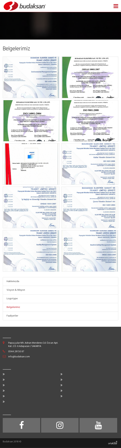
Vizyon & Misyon (16, 290)
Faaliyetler (12, 316)
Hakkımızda (13, 281)
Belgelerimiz (13, 307)
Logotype (12, 299)
